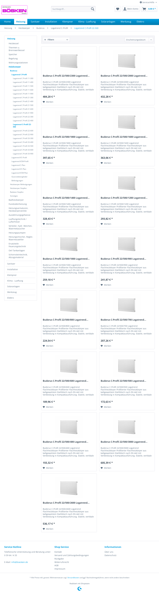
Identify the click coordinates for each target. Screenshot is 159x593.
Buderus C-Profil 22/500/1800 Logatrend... (66, 136)
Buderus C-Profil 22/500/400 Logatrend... (65, 441)
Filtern (49, 39)
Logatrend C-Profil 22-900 (23, 134)
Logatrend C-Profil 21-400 (23, 101)
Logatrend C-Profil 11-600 (23, 90)
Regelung (13, 58)
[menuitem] (73, 9)
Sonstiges (14, 196)
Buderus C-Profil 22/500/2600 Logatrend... (66, 502)
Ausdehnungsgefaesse (19, 215)
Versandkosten (73, 577)
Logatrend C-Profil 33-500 (23, 146)
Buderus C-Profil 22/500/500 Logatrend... (123, 380)
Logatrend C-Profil (19, 74)
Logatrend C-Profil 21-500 (23, 105)
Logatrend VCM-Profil (20, 161)
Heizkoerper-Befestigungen (21, 184)
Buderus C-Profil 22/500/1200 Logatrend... (124, 197)
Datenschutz (110, 555)
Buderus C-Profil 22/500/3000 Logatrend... (124, 441)
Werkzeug (12, 292)
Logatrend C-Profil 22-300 (23, 117)
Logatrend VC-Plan (19, 169)
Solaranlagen (13, 286)
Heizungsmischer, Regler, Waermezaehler (21, 238)
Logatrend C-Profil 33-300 (23, 138)
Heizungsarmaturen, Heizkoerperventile (18, 209)
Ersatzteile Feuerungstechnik (17, 245)
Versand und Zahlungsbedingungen (71, 555)
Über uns (109, 552)
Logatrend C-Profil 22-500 (22, 125)
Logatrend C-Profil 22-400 (23, 120)
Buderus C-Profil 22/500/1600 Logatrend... (124, 136)
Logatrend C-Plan (18, 165)
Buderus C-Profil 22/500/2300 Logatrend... (66, 75)
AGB (56, 565)
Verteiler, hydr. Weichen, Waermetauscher (20, 227)
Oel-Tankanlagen (17, 250)
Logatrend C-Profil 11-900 (23, 94)
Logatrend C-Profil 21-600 (23, 109)
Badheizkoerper (16, 200)
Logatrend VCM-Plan (20, 173)
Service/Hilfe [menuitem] (147, 2)
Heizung (11, 38)
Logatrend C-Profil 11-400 (23, 82)
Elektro (10, 297)
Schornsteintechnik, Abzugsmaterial (18, 256)
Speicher (13, 54)
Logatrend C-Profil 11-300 (23, 78)
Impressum (59, 568)
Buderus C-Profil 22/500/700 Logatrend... (123, 319)
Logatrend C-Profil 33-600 (23, 150)
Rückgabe (59, 558)
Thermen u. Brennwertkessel (17, 49)
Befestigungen (17, 180)
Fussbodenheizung (18, 204)
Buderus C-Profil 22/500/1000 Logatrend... (66, 258)
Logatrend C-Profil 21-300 (23, 97)
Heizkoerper (15, 66)
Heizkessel (14, 43)
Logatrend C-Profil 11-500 (23, 86)
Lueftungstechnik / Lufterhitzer (17, 220)
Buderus (13, 70)
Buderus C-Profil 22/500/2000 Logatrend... (124, 75)
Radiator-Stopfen (16, 192)
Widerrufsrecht (61, 562)
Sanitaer (11, 263)
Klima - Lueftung (15, 280)
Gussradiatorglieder (19, 176)
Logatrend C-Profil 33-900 (23, 153)
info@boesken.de (19, 562)
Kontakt (58, 552)
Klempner (12, 275)
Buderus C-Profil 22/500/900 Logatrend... (123, 258)
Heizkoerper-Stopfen (18, 188)
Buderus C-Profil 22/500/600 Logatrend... (65, 380)
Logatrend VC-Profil (19, 157)
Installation (12, 269)
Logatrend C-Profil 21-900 (23, 113)
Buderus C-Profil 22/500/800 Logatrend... (65, 319)
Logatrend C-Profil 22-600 (23, 130)
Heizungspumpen (17, 232)
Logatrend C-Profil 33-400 (23, 142)
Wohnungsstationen (18, 62)
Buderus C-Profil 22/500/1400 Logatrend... (66, 197)
